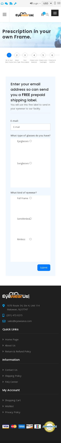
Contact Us (11, 369)
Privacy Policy (12, 412)
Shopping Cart (13, 400)
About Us (10, 345)
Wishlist (9, 406)
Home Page (12, 339)
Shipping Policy (13, 375)
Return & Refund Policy (18, 351)
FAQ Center (11, 381)
